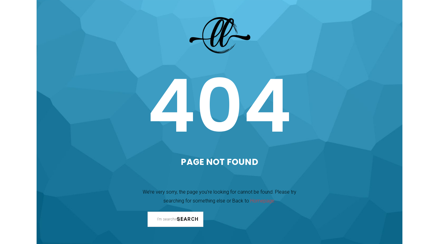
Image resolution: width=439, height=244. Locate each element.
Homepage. (263, 201)
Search (188, 219)
